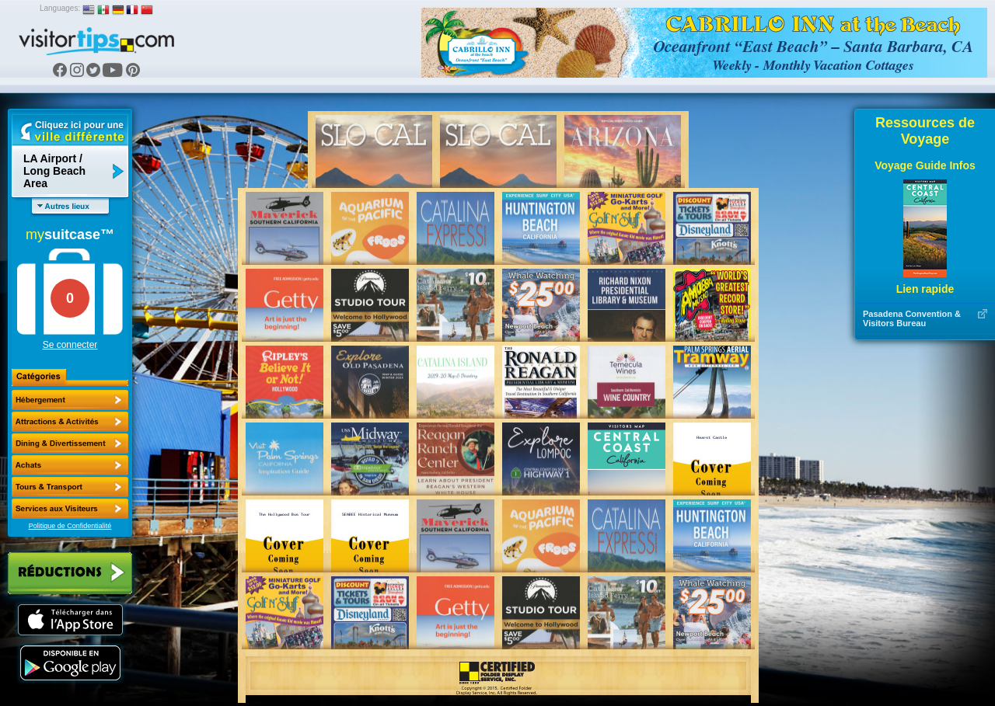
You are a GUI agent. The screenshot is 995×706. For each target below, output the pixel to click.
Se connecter (70, 344)
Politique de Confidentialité (70, 526)
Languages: (60, 8)
